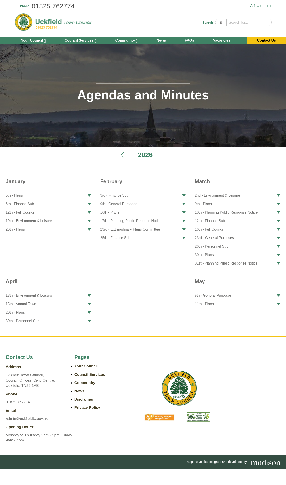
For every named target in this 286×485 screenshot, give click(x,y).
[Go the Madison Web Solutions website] (265, 462)
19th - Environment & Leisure (29, 221)
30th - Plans (204, 255)
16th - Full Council (209, 229)
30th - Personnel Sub (22, 321)
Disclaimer (84, 399)
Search (207, 22)
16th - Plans (109, 212)
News (161, 40)
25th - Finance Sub (115, 238)
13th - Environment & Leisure (29, 295)
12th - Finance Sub (210, 221)
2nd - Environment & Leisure (217, 195)
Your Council (33, 40)
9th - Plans (203, 204)
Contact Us (266, 40)
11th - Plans (204, 304)
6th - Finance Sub (20, 204)
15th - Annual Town (21, 304)
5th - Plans (14, 195)
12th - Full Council (20, 212)
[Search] (220, 22)
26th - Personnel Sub (211, 246)
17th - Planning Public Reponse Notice (131, 221)
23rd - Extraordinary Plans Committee (130, 229)
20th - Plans (15, 312)
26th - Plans (15, 229)
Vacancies (221, 40)
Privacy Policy (87, 407)
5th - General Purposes (213, 295)
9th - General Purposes (118, 204)
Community (126, 40)
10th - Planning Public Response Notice (226, 212)
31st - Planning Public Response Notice (226, 263)
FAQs (189, 40)
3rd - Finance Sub (114, 195)
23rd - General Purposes (214, 238)
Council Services (80, 40)
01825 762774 (53, 6)
